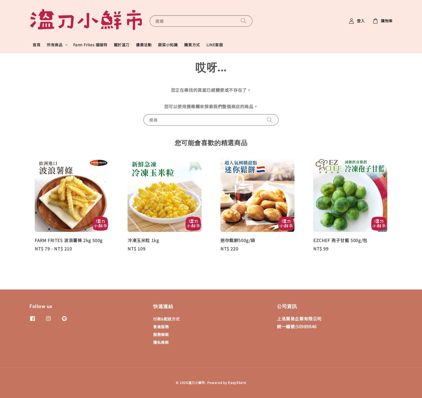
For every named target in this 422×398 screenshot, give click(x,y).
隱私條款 (161, 342)
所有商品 (54, 44)
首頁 (36, 44)
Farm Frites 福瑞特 (90, 44)
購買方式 (192, 44)
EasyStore (237, 382)
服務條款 (161, 334)
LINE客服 (214, 44)
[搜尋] (243, 21)
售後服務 (161, 326)
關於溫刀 (121, 44)
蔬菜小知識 (168, 44)
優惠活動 (144, 44)
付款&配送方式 (166, 319)
